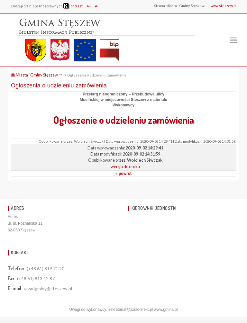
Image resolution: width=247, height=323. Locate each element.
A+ (89, 6)
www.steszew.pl (223, 6)
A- (96, 6)
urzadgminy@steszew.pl (48, 288)
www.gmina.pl (166, 309)
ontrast (73, 6)
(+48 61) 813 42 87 (36, 278)
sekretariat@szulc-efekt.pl (130, 309)
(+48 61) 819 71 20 (45, 268)
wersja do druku (125, 166)
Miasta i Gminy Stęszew (34, 74)
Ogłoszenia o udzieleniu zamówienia (96, 75)
